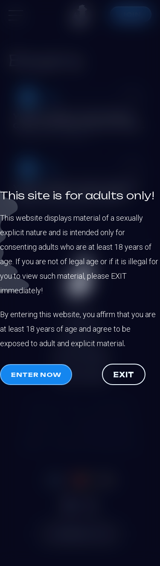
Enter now (36, 374)
